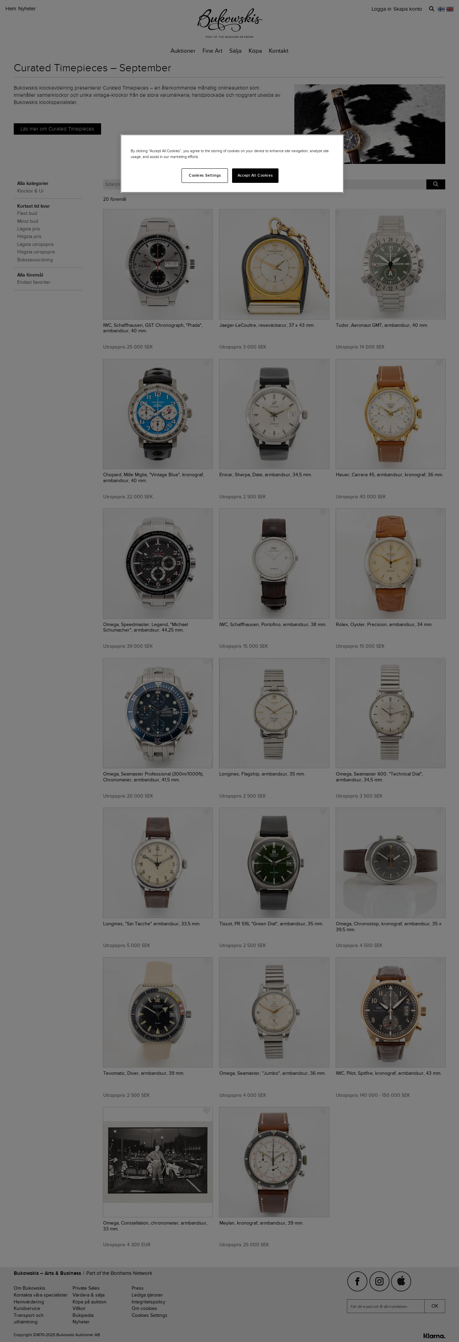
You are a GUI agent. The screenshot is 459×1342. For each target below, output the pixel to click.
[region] (232, 163)
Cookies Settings (205, 175)
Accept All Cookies (255, 175)
